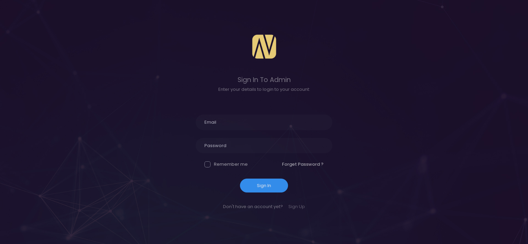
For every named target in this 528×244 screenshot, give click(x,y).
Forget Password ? (303, 164)
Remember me (226, 164)
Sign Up (296, 206)
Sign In (264, 185)
